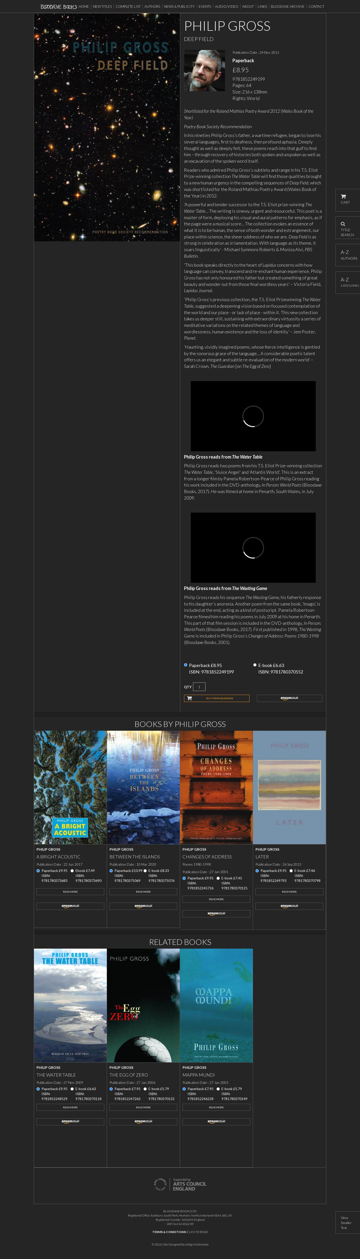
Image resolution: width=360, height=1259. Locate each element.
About (248, 6)
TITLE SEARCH (347, 228)
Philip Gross (48, 849)
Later (262, 856)
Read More (70, 891)
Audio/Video (226, 6)
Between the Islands (135, 856)
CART (345, 199)
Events (205, 6)
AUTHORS (348, 254)
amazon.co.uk (289, 698)
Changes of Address (207, 856)
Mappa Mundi (198, 1075)
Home (84, 6)
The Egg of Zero (129, 1075)
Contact (316, 6)
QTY (188, 687)
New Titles (102, 6)
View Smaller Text (346, 1223)
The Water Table (56, 1075)
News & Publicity (179, 6)
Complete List (128, 6)
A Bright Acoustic (58, 856)
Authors (152, 6)
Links (262, 6)
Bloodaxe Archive (287, 6)
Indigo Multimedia (196, 1244)
